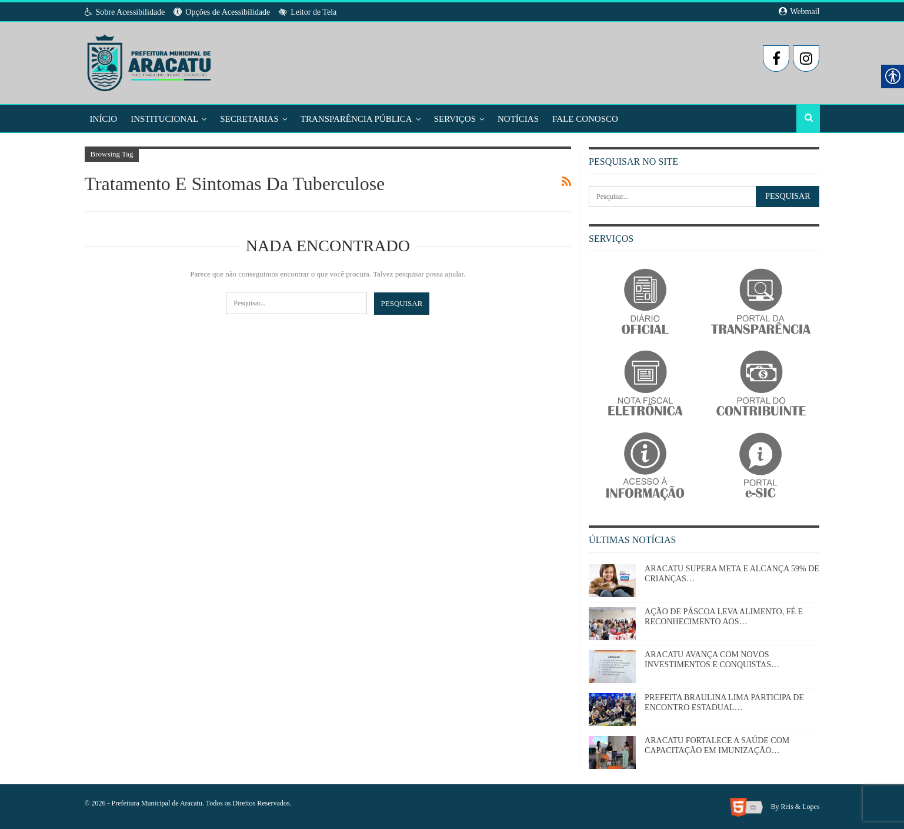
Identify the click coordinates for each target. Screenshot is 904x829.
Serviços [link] (455, 119)
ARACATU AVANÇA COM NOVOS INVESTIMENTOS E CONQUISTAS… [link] (712, 659)
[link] (150, 59)
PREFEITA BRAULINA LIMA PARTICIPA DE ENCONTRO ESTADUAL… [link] (724, 702)
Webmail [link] (799, 11)
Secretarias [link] (249, 119)
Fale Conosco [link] (585, 119)
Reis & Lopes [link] (800, 806)
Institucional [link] (164, 119)
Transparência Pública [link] (356, 119)
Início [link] (104, 119)
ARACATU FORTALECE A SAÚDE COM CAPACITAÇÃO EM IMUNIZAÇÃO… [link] (717, 745)
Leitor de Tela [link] (307, 12)
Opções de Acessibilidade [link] (222, 12)
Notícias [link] (518, 119)
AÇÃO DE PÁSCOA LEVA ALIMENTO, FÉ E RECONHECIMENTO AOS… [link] (724, 616)
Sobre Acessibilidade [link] (125, 12)
